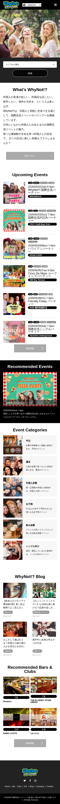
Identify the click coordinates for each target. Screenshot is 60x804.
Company (40, 786)
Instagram (35, 780)
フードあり (51, 211)
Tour (25, 786)
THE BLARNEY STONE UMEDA (41, 701)
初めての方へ (30, 156)
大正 (35, 211)
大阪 (30, 183)
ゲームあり (51, 322)
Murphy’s (7, 701)
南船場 (36, 183)
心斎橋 (36, 322)
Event (7, 786)
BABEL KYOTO (10, 733)
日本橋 (36, 239)
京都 (30, 266)
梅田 (35, 294)
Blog (31, 786)
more (30, 348)
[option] (30, 33)
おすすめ (44, 183)
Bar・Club (16, 786)
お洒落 (51, 183)
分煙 (50, 294)
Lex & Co (35, 733)
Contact (50, 786)
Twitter (25, 780)
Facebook (30, 780)
